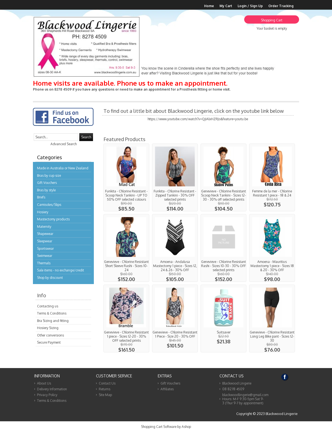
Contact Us (107, 383)
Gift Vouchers (47, 183)
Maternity (44, 227)
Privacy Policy (47, 395)
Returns (104, 389)
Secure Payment (49, 342)
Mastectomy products (53, 219)
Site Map (105, 395)
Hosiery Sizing (47, 328)
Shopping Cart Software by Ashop (166, 427)
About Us (44, 383)
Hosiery (42, 212)
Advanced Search (63, 144)
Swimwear (44, 256)
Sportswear (45, 248)
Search (86, 137)
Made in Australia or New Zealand (62, 168)
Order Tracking (281, 6)
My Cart (226, 6)
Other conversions (50, 335)
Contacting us (47, 306)
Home (209, 6)
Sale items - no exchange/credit (60, 270)
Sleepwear (44, 241)
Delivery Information (52, 389)
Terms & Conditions (51, 313)
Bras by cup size (49, 175)
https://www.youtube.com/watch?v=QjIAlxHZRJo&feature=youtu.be (198, 119)
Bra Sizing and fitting (53, 321)
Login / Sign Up (250, 6)
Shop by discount (50, 278)
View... (126, 177)
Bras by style (46, 190)
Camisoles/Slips (49, 205)
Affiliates (167, 389)
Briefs (41, 197)
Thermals (43, 263)
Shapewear (45, 234)
